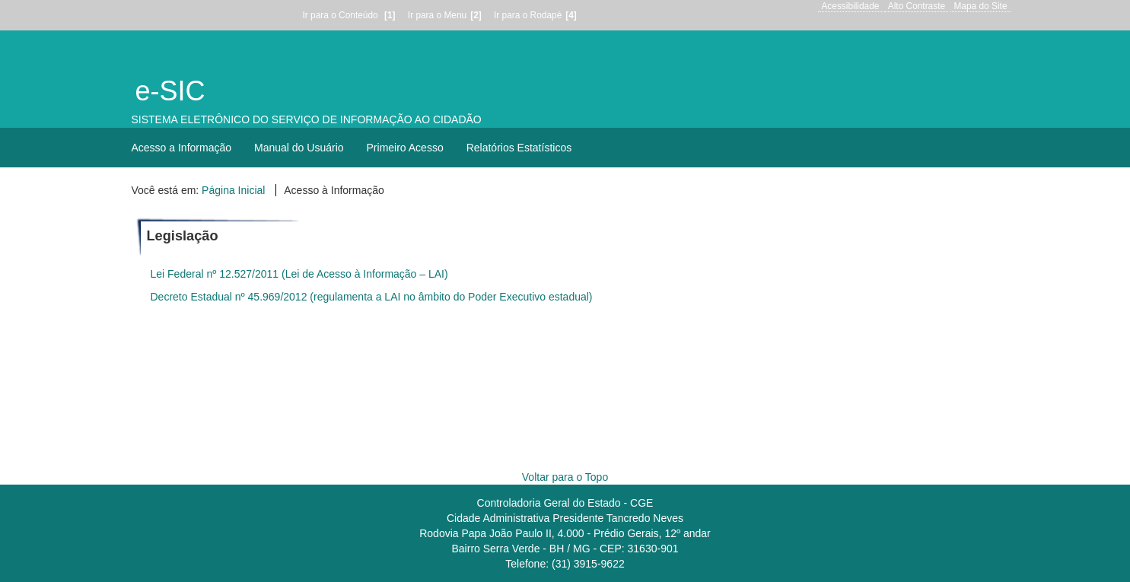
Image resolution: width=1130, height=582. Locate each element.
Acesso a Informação (182, 148)
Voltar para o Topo (565, 477)
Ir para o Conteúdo (351, 15)
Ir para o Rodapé (537, 15)
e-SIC (170, 91)
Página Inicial (233, 190)
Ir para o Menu (446, 15)
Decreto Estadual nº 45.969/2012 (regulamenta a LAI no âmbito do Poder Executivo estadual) (372, 297)
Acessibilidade (850, 6)
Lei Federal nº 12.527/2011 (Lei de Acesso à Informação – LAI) (299, 274)
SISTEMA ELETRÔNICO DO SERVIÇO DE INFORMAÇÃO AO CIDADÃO (307, 119)
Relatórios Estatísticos (519, 148)
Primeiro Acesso (405, 148)
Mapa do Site (980, 6)
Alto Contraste (916, 6)
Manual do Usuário (299, 148)
